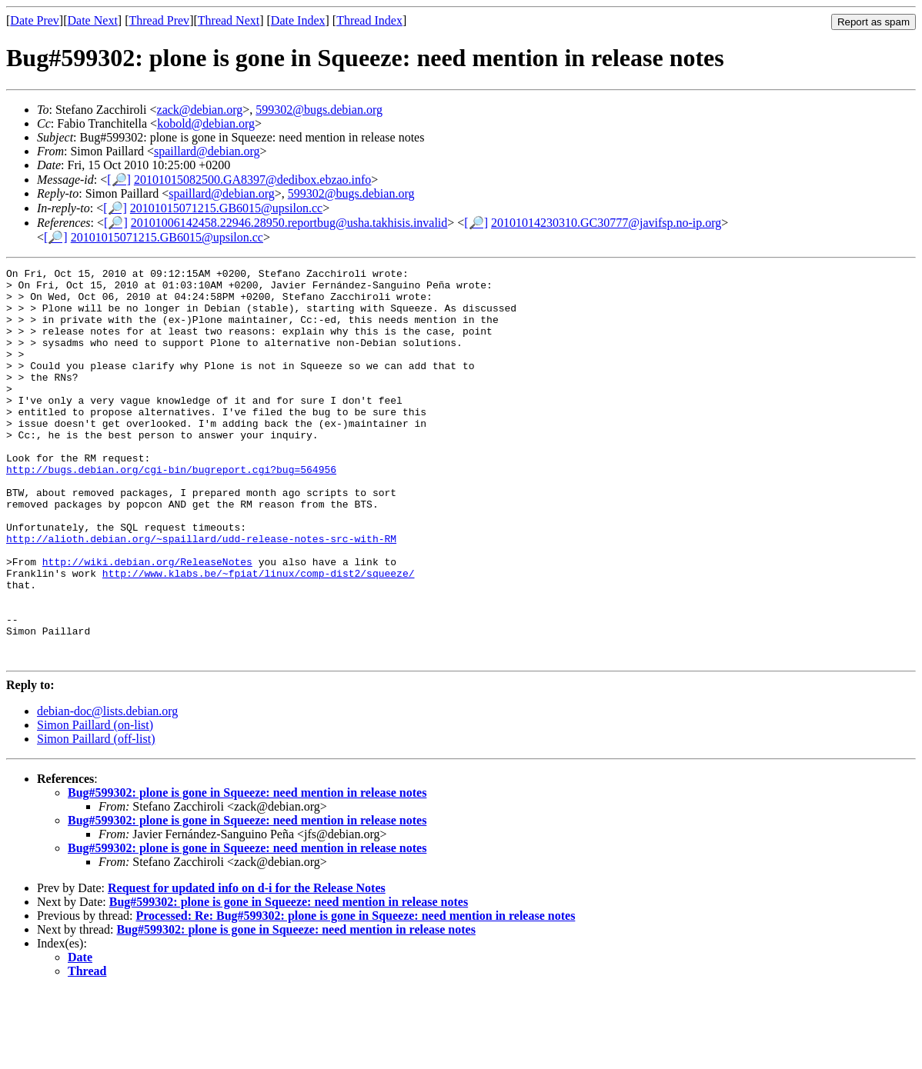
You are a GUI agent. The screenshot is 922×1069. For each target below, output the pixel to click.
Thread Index (369, 20)
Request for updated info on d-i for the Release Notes (247, 966)
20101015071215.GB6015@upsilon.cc (226, 208)
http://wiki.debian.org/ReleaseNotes (147, 621)
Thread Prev (159, 20)
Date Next (93, 20)
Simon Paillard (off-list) (96, 817)
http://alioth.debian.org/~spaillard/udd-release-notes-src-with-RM (201, 594)
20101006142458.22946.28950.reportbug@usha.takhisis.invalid (289, 222)
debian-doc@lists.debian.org (107, 789)
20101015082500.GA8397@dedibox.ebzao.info (252, 179)
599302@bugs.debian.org (319, 109)
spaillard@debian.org (207, 151)
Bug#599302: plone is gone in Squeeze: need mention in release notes (247, 871)
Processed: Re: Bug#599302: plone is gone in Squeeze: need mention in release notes (355, 994)
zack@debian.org (200, 109)
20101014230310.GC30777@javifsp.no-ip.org (606, 222)
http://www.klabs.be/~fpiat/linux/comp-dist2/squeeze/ (258, 635)
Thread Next (228, 20)
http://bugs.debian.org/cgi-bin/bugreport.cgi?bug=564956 (171, 511)
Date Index (298, 20)
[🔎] (119, 179)
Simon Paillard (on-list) (95, 803)
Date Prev (34, 20)
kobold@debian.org (206, 123)
